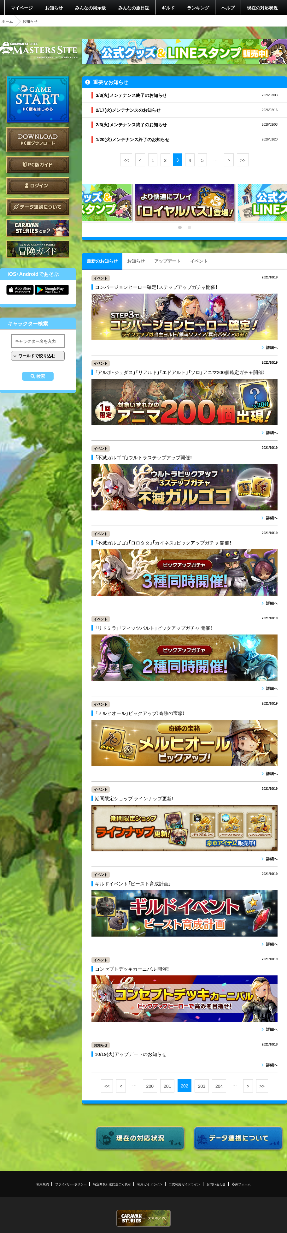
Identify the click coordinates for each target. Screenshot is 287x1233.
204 (219, 1086)
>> (242, 160)
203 (201, 1086)
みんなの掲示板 (90, 7)
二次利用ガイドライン (184, 1184)
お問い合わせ (216, 1184)
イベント (199, 261)
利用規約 (42, 1184)
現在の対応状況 (262, 7)
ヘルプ (228, 7)
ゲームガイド (37, 249)
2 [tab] (189, 227)
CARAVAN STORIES (143, 1218)
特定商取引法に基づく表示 (112, 1184)
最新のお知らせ (102, 261)
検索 (40, 376)
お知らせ (54, 7)
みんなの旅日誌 (133, 7)
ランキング (198, 7)
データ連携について (37, 207)
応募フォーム (241, 1184)
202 (184, 1085)
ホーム (7, 21)
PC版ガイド (37, 164)
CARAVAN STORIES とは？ (37, 228)
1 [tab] (180, 227)
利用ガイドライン (149, 1184)
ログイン (37, 185)
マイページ (22, 7)
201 (167, 1086)
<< (126, 160)
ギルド (168, 7)
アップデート (167, 261)
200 (150, 1086)
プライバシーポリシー (71, 1184)
